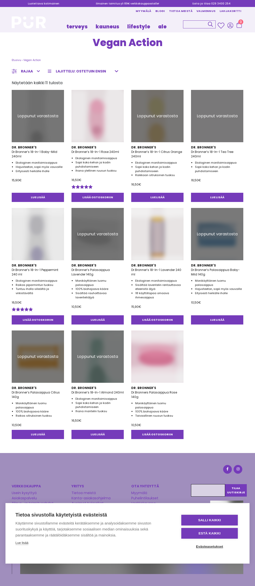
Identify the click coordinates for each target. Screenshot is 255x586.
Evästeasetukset (209, 546)
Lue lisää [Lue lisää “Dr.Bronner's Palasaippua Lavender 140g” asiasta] (98, 320)
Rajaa (27, 71)
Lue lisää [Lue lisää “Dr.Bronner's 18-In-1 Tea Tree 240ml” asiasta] (217, 197)
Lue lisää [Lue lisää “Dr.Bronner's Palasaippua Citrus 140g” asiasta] (38, 434)
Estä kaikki (209, 533)
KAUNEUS (107, 26)
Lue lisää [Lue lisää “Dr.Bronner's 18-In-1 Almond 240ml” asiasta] (98, 434)
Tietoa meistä (180, 11)
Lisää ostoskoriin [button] (97, 197)
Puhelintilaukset (144, 498)
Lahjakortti (230, 11)
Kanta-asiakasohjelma (91, 498)
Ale (162, 26)
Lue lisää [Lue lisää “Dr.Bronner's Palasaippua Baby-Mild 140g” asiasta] (217, 320)
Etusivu (16, 60)
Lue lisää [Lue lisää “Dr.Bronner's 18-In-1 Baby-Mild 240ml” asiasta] (38, 197)
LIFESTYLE (138, 26)
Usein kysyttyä (24, 492)
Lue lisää (21, 543)
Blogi (160, 11)
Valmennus (206, 11)
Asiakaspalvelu (24, 498)
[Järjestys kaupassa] (84, 71)
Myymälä (143, 11)
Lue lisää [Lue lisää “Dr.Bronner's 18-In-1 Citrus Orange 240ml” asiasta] (157, 197)
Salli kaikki (209, 520)
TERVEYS (77, 26)
